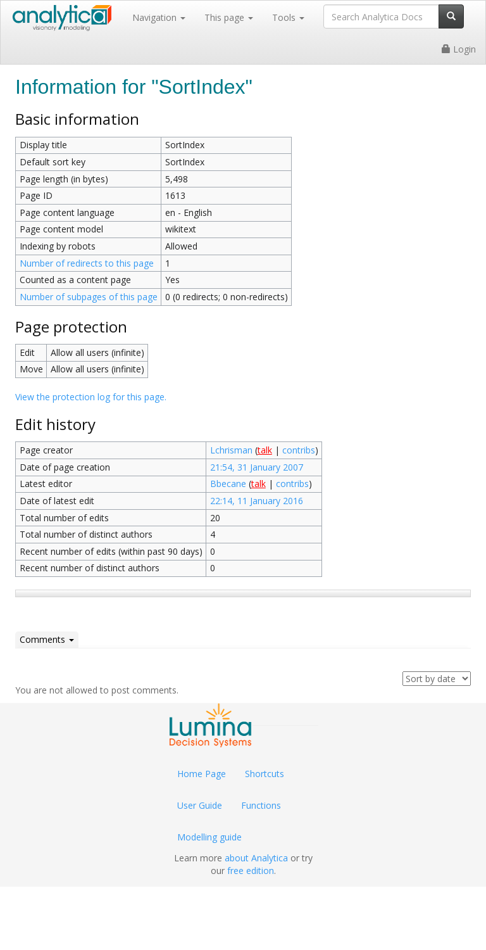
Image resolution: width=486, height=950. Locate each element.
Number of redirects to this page (87, 263)
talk (265, 450)
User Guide (199, 805)
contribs (298, 450)
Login (459, 49)
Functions (261, 805)
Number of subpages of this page (89, 297)
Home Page (201, 774)
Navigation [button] (158, 17)
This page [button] (228, 17)
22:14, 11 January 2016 (256, 501)
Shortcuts (264, 774)
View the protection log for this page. (90, 397)
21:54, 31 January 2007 (256, 467)
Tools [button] (288, 17)
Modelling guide (209, 837)
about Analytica (256, 858)
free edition (250, 870)
